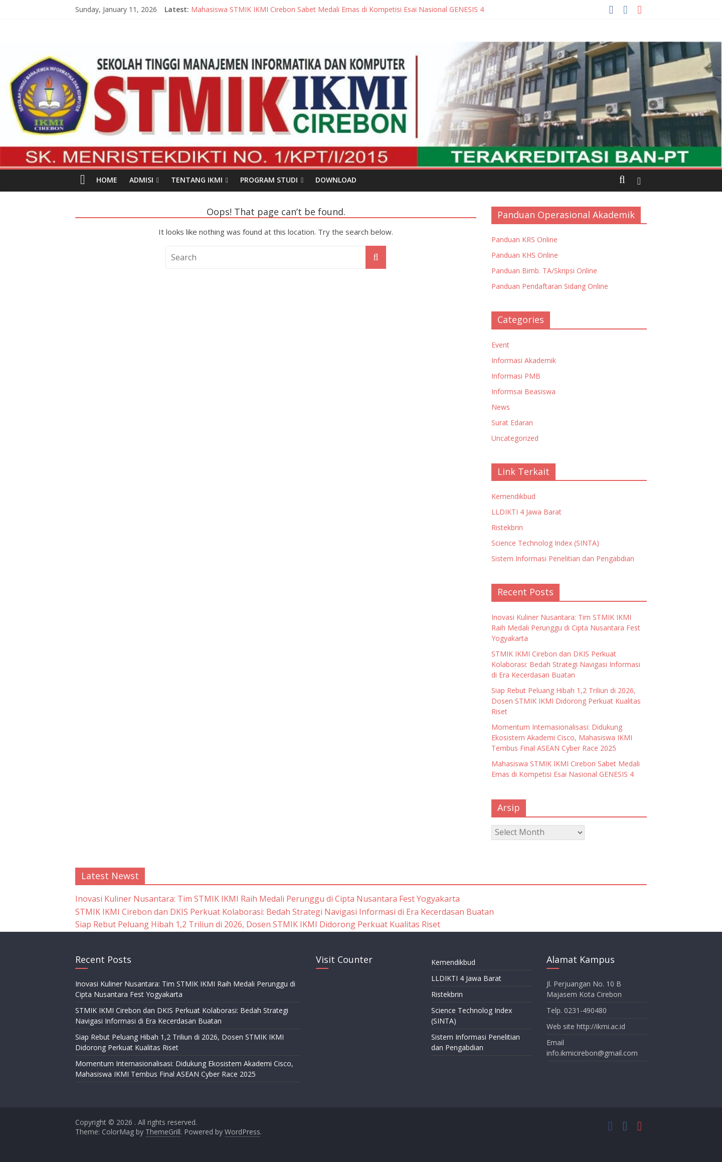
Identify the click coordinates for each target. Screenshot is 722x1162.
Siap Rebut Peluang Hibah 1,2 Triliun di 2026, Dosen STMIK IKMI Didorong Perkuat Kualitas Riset (566, 701)
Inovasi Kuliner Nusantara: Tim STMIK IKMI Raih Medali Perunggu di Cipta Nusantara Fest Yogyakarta (565, 627)
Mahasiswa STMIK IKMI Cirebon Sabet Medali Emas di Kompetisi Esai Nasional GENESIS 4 (337, 9)
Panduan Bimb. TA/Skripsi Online (544, 270)
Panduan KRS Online (524, 239)
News (500, 407)
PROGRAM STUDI (269, 180)
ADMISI (141, 180)
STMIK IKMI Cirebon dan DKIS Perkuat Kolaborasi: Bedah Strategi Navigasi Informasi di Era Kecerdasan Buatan (565, 664)
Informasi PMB (515, 376)
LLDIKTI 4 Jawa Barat (526, 512)
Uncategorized (514, 438)
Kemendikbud (513, 496)
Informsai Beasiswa (523, 391)
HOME (106, 180)
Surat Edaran (512, 422)
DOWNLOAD (335, 180)
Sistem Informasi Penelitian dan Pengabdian (562, 558)
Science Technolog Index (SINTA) (545, 543)
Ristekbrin (507, 527)
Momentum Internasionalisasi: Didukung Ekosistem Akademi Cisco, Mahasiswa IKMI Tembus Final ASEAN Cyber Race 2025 (561, 737)
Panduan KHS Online (524, 255)
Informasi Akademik (523, 360)
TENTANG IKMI (197, 180)
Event (500, 345)
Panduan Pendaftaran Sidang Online (549, 286)
